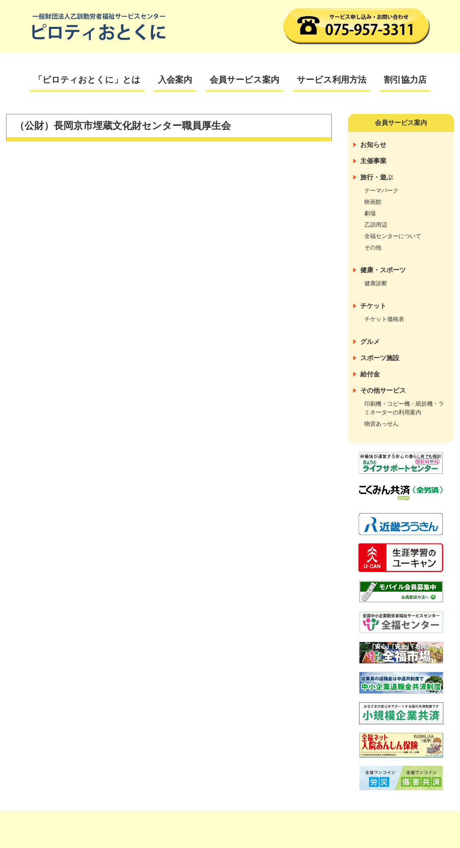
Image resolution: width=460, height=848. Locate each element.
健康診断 (375, 283)
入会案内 (175, 79)
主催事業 (373, 160)
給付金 (370, 374)
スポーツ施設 (379, 357)
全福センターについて (392, 236)
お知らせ (373, 144)
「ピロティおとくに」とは (87, 79)
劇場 (370, 213)
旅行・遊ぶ (376, 177)
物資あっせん (381, 423)
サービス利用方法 (331, 79)
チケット (373, 305)
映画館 (372, 202)
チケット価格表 (384, 319)
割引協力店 (405, 79)
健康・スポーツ (383, 270)
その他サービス (383, 390)
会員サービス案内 (244, 79)
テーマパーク (381, 190)
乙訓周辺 (375, 224)
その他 (372, 247)
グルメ (370, 341)
